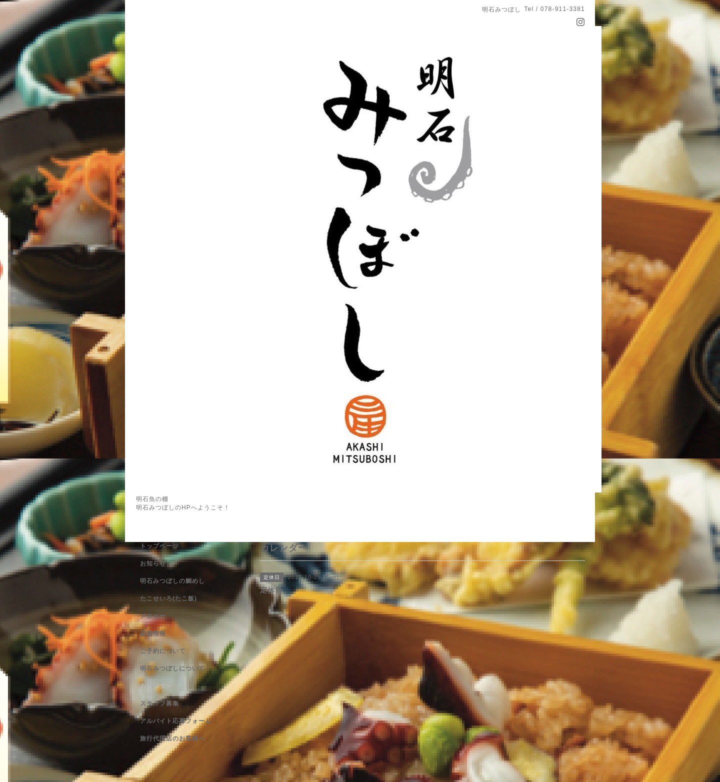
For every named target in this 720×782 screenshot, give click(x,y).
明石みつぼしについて (172, 668)
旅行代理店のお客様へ (172, 738)
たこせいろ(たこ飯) (168, 598)
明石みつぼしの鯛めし (172, 581)
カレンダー (156, 686)
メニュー (153, 616)
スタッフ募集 (159, 703)
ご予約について (163, 651)
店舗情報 (153, 633)
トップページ (159, 546)
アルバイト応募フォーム (176, 721)
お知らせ (153, 563)
